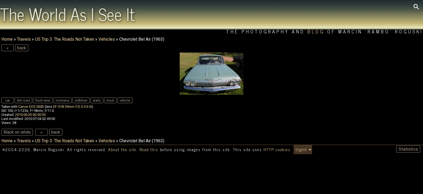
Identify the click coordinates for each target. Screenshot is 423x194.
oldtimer (80, 100)
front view (42, 100)
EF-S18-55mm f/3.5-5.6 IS (72, 107)
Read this (148, 149)
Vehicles (106, 39)
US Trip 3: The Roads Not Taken (64, 39)
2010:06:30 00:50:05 (30, 115)
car (7, 100)
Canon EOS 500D (31, 107)
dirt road (23, 100)
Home (7, 39)
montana (62, 100)
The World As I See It (67, 13)
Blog (316, 31)
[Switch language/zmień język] (303, 149)
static (97, 100)
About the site (122, 149)
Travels (24, 39)
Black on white (17, 132)
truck (110, 100)
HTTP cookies (277, 149)
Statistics (408, 149)
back (21, 47)
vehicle (125, 100)
